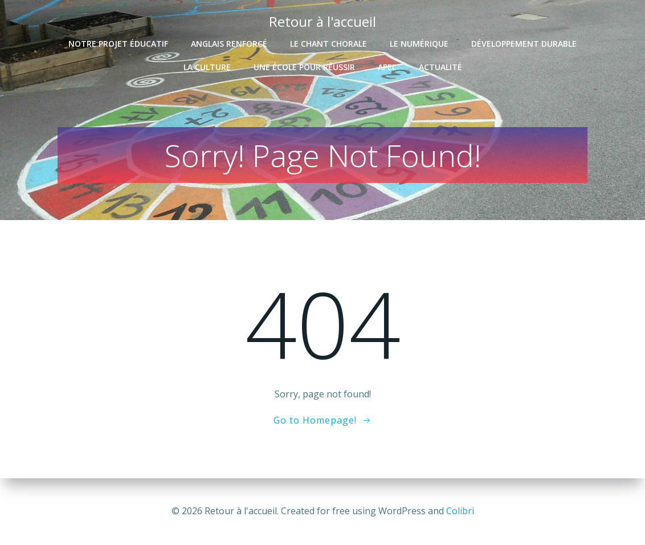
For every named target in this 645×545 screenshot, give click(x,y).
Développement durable (524, 43)
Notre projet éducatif (118, 43)
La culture (207, 67)
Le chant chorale (328, 43)
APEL (387, 67)
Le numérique (419, 43)
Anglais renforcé (229, 43)
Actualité (440, 67)
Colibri (460, 511)
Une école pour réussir (304, 67)
